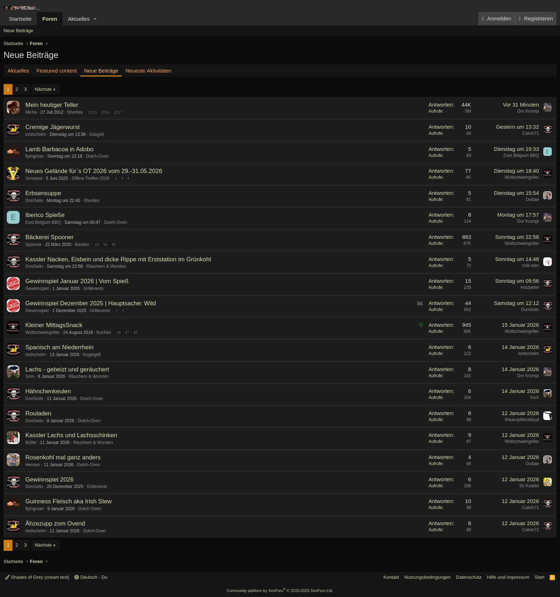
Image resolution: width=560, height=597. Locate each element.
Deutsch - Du (90, 577)
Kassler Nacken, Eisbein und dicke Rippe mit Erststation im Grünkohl (118, 259)
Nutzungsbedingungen (427, 577)
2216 (105, 112)
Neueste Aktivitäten (148, 71)
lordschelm (35, 134)
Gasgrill (96, 134)
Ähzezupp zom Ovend (55, 523)
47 (127, 332)
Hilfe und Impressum (508, 577)
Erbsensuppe (43, 193)
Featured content (56, 71)
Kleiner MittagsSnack (53, 325)
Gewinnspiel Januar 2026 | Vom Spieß (77, 281)
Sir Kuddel (529, 485)
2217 (118, 112)
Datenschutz (469, 577)
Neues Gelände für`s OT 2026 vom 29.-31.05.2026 (93, 171)
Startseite (20, 19)
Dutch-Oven (97, 156)
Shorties (75, 112)
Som (29, 376)
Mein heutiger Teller (51, 105)
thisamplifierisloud (522, 419)
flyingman (34, 156)
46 (118, 332)
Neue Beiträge (18, 30)
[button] (95, 18)
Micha (31, 112)
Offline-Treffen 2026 (90, 178)
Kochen (103, 332)
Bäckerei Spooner (49, 237)
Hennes (32, 464)
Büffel (30, 442)
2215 (92, 112)
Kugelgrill (91, 354)
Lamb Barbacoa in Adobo (59, 149)
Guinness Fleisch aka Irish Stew (68, 501)
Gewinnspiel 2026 (49, 479)
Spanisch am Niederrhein (59, 347)
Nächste (43, 89)
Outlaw (532, 199)
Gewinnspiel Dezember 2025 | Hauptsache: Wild (90, 303)
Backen (82, 244)
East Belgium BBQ (521, 155)
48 (135, 332)
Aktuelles (79, 19)
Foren (49, 19)
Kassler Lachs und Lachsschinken (71, 435)
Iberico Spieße (45, 215)
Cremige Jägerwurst (52, 127)
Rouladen (38, 413)
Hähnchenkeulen (48, 391)
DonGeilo (34, 200)
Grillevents (93, 288)
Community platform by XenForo (280, 590)
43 (97, 244)
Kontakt (391, 577)
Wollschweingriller (522, 177)
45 (113, 244)
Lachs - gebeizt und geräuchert (67, 369)
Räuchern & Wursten (106, 266)
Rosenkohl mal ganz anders (63, 457)
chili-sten (530, 265)
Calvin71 (530, 133)
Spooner (33, 244)
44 (105, 244)
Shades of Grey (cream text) (37, 577)
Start (539, 577)
